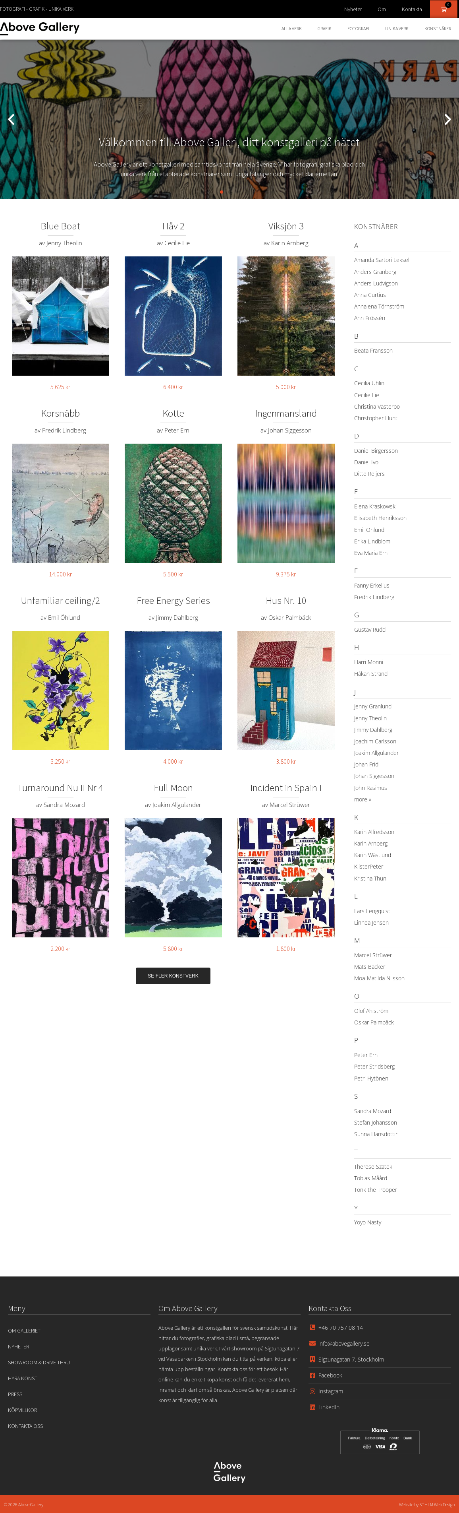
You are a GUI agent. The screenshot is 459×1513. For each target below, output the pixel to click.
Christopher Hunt (375, 418)
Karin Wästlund (372, 855)
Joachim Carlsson (375, 741)
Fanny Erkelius (372, 585)
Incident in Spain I (286, 787)
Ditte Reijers (369, 473)
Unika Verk (397, 28)
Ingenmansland (286, 413)
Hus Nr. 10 (286, 600)
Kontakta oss (25, 1426)
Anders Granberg (375, 271)
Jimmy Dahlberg (373, 729)
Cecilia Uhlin (369, 383)
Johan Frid (366, 764)
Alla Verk (292, 28)
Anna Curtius (370, 295)
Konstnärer (437, 28)
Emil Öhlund (369, 529)
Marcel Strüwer (373, 955)
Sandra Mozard (372, 1111)
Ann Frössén (369, 318)
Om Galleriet (24, 1330)
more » (362, 799)
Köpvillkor (22, 1410)
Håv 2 (173, 225)
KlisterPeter (368, 866)
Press (15, 1394)
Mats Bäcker (369, 966)
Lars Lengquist (372, 911)
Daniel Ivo (366, 462)
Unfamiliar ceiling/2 (60, 600)
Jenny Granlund (373, 706)
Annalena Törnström (379, 306)
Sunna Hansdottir (375, 1134)
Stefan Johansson (375, 1122)
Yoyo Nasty (367, 1222)
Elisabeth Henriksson (380, 518)
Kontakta (412, 9)
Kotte (173, 413)
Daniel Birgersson (376, 450)
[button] (11, 119)
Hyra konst (22, 1378)
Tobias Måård (370, 1178)
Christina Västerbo (377, 406)
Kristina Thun (370, 878)
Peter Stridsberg (374, 1066)
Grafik (325, 28)
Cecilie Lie (366, 395)
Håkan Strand (371, 673)
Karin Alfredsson (374, 832)
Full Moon (173, 787)
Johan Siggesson (374, 776)
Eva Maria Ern (371, 553)
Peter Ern (366, 1055)
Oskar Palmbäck (374, 1022)
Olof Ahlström (371, 1010)
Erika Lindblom (372, 541)
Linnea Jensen (371, 922)
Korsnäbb (60, 413)
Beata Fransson (373, 350)
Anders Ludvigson (376, 283)
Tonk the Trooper (375, 1189)
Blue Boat (60, 225)
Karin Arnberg (371, 843)
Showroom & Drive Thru (39, 1362)
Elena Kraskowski (375, 506)
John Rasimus (370, 787)
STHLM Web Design (436, 1504)
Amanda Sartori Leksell (382, 260)
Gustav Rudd (370, 629)
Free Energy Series (173, 600)
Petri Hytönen (371, 1078)
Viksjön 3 (286, 225)
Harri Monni (368, 662)
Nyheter (353, 9)
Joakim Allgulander (376, 752)
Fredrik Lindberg (374, 597)
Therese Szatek (373, 1166)
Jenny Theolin (370, 718)
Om (382, 9)
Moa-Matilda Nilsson (379, 978)
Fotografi (358, 28)
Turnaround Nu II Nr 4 (60, 787)
